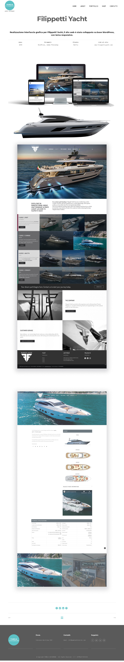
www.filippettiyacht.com (103, 45)
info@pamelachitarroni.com (76, 640)
